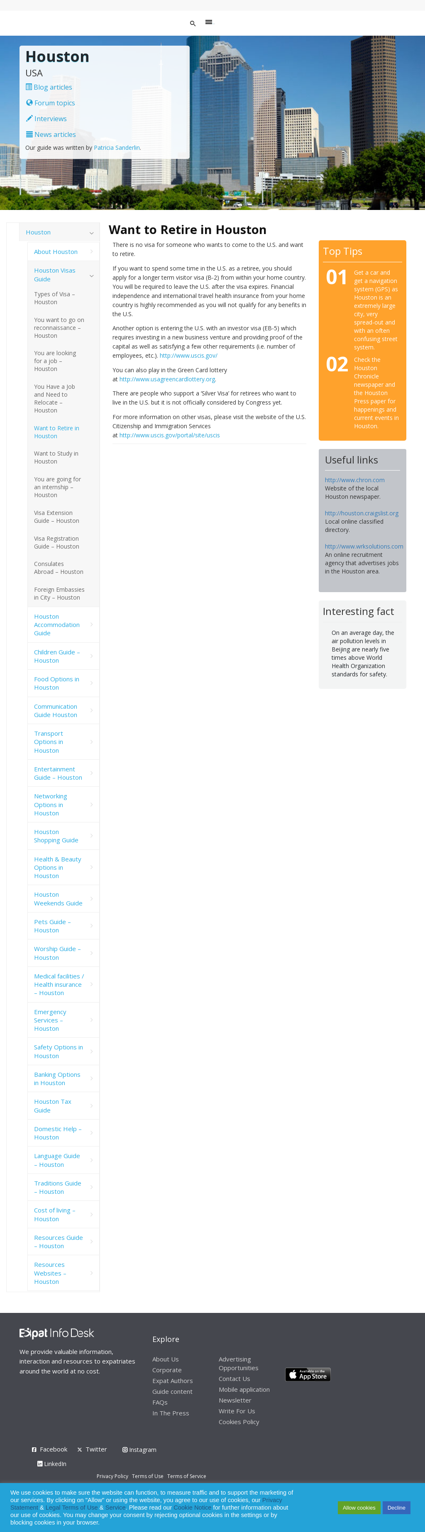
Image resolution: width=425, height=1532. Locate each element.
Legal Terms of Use (72, 1507)
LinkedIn (51, 1464)
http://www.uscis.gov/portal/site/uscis (170, 435)
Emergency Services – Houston (50, 1020)
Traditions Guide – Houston (57, 1187)
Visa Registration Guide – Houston (56, 542)
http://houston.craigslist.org (361, 513)
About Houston (56, 251)
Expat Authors (172, 1380)
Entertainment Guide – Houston (58, 773)
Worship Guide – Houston (57, 952)
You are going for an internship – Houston (57, 487)
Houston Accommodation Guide (57, 624)
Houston (38, 232)
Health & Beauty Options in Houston (57, 867)
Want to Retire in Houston (56, 432)
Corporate (167, 1370)
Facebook (53, 1449)
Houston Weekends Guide (58, 898)
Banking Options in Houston (57, 1078)
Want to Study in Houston (56, 457)
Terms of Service (186, 1476)
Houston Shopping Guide (56, 835)
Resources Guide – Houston (58, 1241)
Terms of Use (148, 1476)
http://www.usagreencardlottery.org (167, 379)
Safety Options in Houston (58, 1051)
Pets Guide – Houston (52, 925)
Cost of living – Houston (55, 1214)
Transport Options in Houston (48, 741)
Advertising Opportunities (239, 1363)
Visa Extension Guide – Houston (56, 516)
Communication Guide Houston (55, 710)
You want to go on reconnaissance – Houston (59, 327)
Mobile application (244, 1389)
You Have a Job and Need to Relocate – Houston (54, 398)
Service (115, 1507)
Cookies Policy (239, 1421)
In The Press (170, 1413)
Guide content (172, 1391)
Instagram (139, 1450)
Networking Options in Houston (50, 804)
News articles (51, 134)
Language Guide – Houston (57, 1159)
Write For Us (237, 1411)
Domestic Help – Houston (58, 1133)
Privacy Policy (112, 1476)
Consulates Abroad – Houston (58, 568)
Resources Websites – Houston (50, 1273)
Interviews (46, 118)
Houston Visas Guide (55, 274)
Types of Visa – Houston (54, 298)
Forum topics (50, 102)
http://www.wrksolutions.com (364, 546)
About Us (165, 1359)
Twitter (96, 1449)
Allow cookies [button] (359, 1508)
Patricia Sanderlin (117, 147)
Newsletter (235, 1400)
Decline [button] (396, 1508)
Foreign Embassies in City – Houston (59, 593)
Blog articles (48, 87)
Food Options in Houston (56, 683)
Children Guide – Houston (57, 656)
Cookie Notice (192, 1507)
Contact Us (234, 1378)
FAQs (160, 1402)
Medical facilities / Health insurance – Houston (59, 984)
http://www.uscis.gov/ (188, 355)
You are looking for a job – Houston (55, 361)
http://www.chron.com (355, 480)
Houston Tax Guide (52, 1105)
